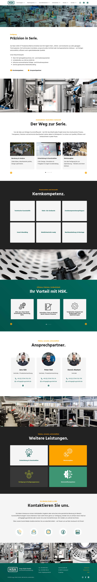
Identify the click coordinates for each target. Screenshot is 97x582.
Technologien (21, 2)
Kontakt (73, 2)
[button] (11, 173)
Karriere (65, 2)
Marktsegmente (31, 2)
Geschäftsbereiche (44, 2)
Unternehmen (56, 2)
